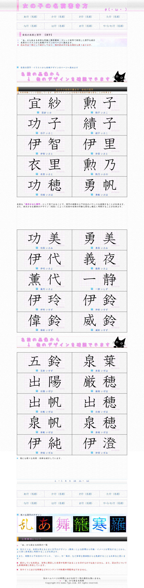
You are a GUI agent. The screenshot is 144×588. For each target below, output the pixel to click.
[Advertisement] (58, 56)
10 (75, 481)
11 (80, 481)
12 (88, 481)
